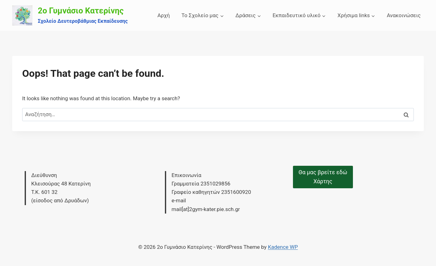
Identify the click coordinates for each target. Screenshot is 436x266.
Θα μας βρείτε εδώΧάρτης (323, 177)
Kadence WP (283, 247)
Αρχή (163, 15)
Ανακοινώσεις (403, 15)
